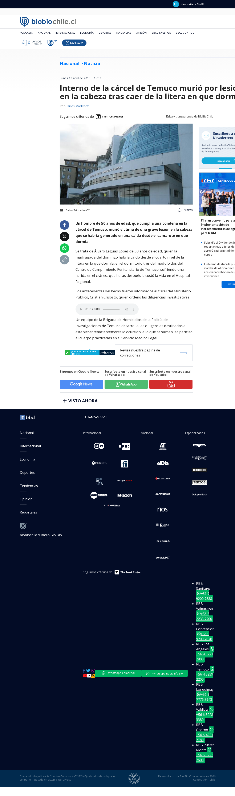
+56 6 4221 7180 (205, 734)
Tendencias (123, 32)
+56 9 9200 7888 (204, 596)
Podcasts (26, 32)
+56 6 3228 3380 (205, 714)
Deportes (105, 32)
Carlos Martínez (77, 106)
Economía (87, 32)
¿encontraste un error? (90, 352)
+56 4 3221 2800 (205, 654)
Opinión (141, 32)
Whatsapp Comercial (118, 673)
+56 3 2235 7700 (204, 616)
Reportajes (28, 512)
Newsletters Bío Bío (189, 4)
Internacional (65, 32)
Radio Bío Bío (51, 535)
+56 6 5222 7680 (204, 755)
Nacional (44, 32)
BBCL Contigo (185, 32)
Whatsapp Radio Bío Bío (164, 673)
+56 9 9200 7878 (204, 636)
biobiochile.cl (30, 535)
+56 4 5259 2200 (205, 674)
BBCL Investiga (161, 32)
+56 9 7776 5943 (204, 697)
